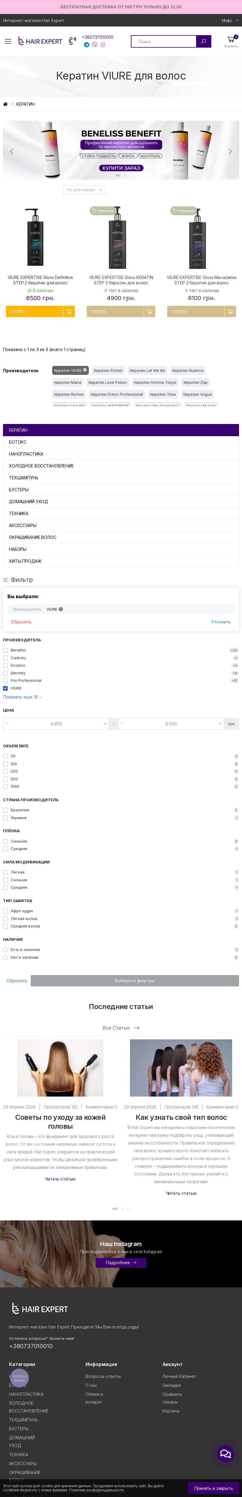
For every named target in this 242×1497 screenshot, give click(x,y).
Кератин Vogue (197, 394)
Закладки (171, 1385)
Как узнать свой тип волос (181, 1117)
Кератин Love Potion (108, 382)
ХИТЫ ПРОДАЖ (25, 561)
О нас (91, 1385)
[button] (231, 41)
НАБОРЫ (18, 549)
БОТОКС (18, 442)
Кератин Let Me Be (147, 370)
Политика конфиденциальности (96, 1490)
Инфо (227, 20)
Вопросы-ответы (103, 1376)
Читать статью (60, 1178)
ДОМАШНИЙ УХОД (28, 501)
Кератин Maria (67, 382)
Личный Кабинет (179, 1376)
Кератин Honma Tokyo (155, 382)
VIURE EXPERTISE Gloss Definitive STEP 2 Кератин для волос (40, 280)
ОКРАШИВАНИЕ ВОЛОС (32, 537)
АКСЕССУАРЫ (23, 525)
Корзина (170, 1410)
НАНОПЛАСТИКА (26, 453)
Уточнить (221, 621)
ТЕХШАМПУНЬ (23, 477)
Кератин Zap (196, 382)
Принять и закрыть (213, 1488)
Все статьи (121, 1028)
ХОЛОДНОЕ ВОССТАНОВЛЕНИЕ (41, 465)
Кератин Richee (69, 394)
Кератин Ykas (163, 394)
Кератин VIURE (68, 370)
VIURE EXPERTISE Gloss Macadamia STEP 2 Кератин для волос (201, 280)
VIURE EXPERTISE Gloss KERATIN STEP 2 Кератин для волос (121, 280)
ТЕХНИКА (18, 513)
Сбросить (21, 621)
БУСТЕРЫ (19, 489)
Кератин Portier (108, 370)
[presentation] (12, 151)
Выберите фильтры (135, 980)
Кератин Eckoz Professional (117, 394)
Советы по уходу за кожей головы (60, 1121)
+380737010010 (97, 37)
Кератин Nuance (188, 370)
